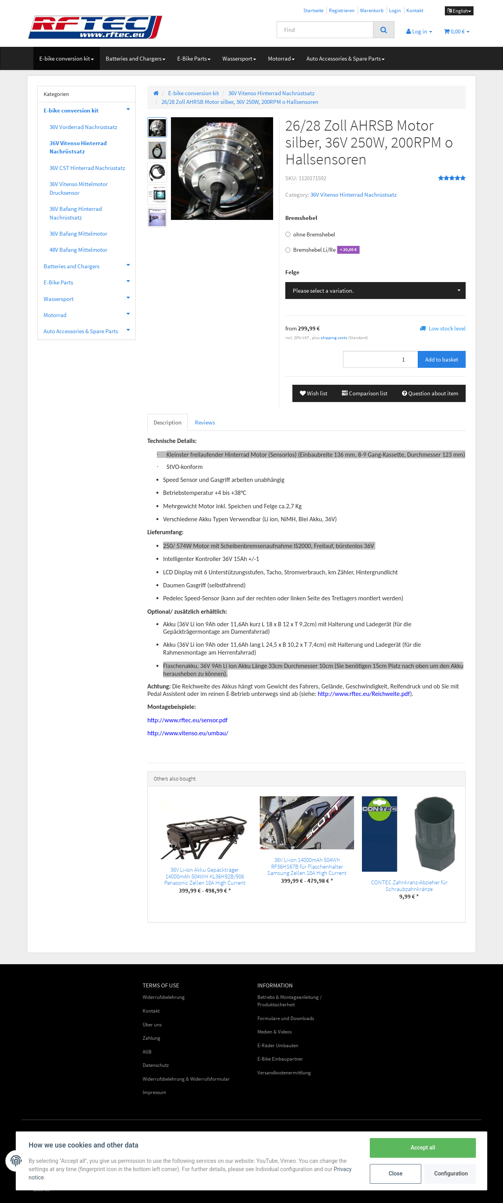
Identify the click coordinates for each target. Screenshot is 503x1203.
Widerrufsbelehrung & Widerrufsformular (186, 1079)
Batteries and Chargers (135, 58)
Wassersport (239, 58)
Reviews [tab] (205, 422)
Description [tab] (168, 422)
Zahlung (151, 1038)
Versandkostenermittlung (284, 1072)
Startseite (313, 10)
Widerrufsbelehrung (164, 997)
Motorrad (281, 58)
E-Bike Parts (194, 58)
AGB (147, 1051)
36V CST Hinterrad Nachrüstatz (87, 168)
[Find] (325, 29)
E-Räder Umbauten (277, 1045)
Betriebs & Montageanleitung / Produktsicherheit (289, 1001)
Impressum (154, 1092)
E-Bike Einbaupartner (280, 1058)
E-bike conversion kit (66, 58)
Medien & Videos (274, 1031)
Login (395, 10)
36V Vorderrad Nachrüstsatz (83, 127)
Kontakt (414, 10)
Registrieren (341, 10)
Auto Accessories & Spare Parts (346, 58)
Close (395, 1173)
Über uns (152, 1024)
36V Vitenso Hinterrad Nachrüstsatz (353, 194)
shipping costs (334, 337)
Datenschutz (156, 1065)
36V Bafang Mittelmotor (78, 233)
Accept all (423, 1147)
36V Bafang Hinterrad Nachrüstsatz (76, 213)
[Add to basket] (442, 359)
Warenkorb (372, 10)
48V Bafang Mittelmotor (78, 249)
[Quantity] (380, 359)
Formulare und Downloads (285, 1018)
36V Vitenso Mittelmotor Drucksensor (79, 188)
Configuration (451, 1173)
